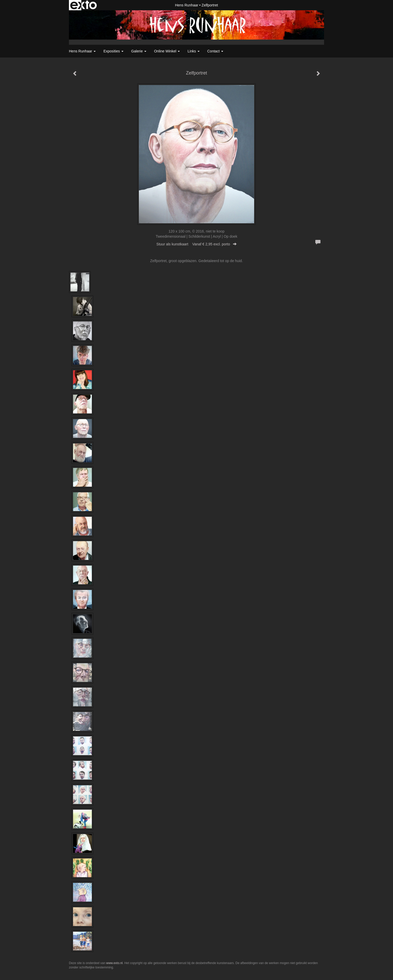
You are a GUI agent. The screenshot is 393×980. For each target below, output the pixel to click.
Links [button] (193, 51)
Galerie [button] (138, 51)
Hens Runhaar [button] (82, 51)
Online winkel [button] (167, 51)
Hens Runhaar (186, 5)
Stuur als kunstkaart (196, 244)
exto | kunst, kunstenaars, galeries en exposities (83, 5)
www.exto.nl (114, 963)
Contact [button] (215, 51)
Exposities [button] (113, 51)
